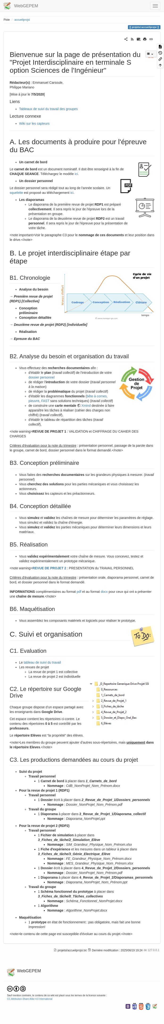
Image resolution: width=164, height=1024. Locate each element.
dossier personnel (42, 377)
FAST (45, 401)
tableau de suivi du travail (42, 662)
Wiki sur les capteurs (34, 123)
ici (76, 174)
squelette (16, 193)
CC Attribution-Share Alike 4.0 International (29, 999)
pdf (79, 592)
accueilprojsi (22, 19)
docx (104, 592)
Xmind (86, 405)
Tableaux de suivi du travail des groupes (48, 109)
